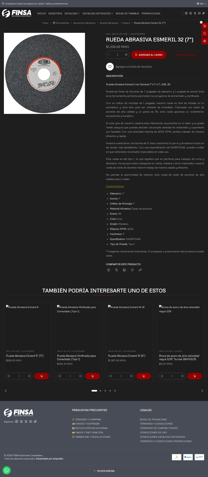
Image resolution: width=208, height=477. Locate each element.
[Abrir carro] (205, 26)
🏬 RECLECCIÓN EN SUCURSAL (90, 428)
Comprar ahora (186, 54)
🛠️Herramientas (61, 23)
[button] (94, 391)
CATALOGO (72, 13)
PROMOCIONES (151, 13)
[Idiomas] (201, 3)
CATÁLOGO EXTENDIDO (98, 13)
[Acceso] (205, 41)
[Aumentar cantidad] (126, 55)
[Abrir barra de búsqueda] (205, 33)
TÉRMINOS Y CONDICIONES (156, 423)
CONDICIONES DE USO (153, 432)
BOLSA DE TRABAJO (127, 13)
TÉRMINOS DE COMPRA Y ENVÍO (159, 428)
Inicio (45, 23)
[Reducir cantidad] (109, 55)
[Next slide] (201, 391)
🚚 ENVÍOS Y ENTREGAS (85, 423)
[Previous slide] (6, 391)
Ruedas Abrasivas (109, 23)
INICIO (41, 13)
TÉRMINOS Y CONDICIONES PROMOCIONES (166, 441)
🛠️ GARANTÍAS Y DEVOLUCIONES (91, 436)
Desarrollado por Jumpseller (49, 458)
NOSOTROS (55, 13)
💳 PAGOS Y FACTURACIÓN (87, 432)
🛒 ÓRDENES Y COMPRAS (86, 419)
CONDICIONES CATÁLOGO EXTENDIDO (162, 436)
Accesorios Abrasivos (84, 23)
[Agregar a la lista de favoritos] (129, 67)
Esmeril (126, 23)
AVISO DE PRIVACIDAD (153, 419)
